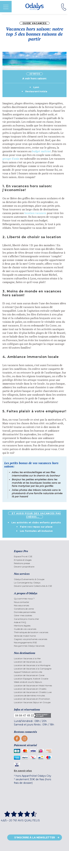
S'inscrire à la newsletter (34, 837)
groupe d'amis (10, 158)
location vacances (35, 213)
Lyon (36, 87)
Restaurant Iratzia (36, 91)
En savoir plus (23, 770)
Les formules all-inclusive (36, 530)
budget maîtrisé (41, 151)
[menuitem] (34, 556)
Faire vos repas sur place (36, 526)
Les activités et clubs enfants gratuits (36, 522)
